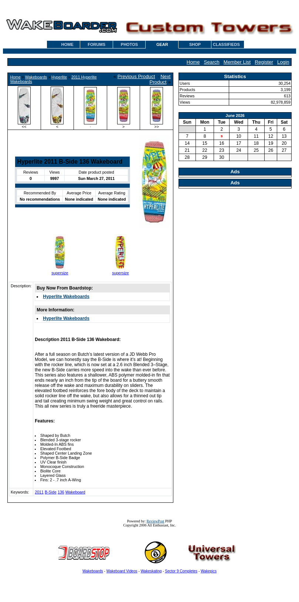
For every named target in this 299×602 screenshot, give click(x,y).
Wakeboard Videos (121, 571)
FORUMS (96, 44)
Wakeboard (75, 492)
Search (212, 62)
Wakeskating (151, 571)
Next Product (160, 79)
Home (193, 62)
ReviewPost (155, 521)
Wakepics (209, 571)
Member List (237, 62)
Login (283, 62)
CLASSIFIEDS (226, 44)
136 (61, 492)
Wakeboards (36, 77)
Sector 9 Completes (181, 571)
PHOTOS (129, 44)
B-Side (51, 492)
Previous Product (136, 76)
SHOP (195, 44)
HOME (67, 44)
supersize (59, 273)
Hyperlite (59, 77)
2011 (39, 492)
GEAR (162, 44)
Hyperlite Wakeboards (66, 296)
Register (264, 62)
